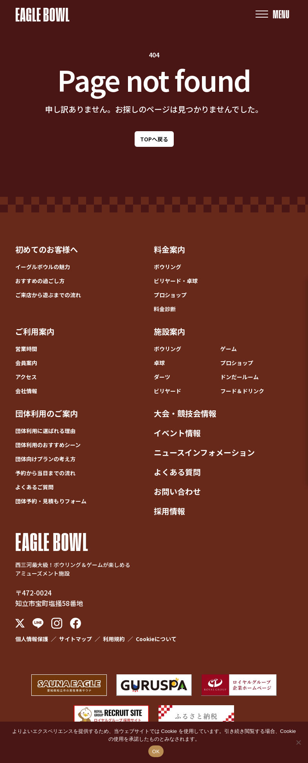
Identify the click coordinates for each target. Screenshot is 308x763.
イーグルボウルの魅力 (42, 267)
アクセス (26, 377)
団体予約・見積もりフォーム (50, 501)
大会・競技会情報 (185, 413)
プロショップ (170, 295)
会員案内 (26, 363)
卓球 (159, 363)
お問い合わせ (177, 491)
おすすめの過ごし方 (40, 281)
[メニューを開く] (272, 14)
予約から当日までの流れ (45, 473)
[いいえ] (298, 742)
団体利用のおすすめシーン (48, 445)
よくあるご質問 (34, 487)
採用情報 (169, 511)
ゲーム (228, 349)
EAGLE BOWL (42, 14)
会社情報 (26, 391)
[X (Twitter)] (20, 623)
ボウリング (167, 267)
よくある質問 (177, 472)
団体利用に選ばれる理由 (45, 431)
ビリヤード (167, 391)
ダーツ (162, 377)
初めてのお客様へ (46, 249)
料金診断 (165, 309)
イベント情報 (177, 433)
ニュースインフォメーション (204, 452)
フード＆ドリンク (242, 391)
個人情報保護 (31, 639)
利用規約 (114, 639)
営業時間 (26, 349)
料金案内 (169, 249)
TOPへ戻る (154, 139)
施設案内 (169, 331)
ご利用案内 (34, 331)
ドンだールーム (239, 377)
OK (156, 751)
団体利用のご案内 (46, 413)
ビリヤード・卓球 (176, 281)
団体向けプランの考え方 (45, 459)
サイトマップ (75, 639)
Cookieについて (156, 639)
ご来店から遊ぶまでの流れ (48, 295)
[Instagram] (56, 623)
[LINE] (37, 623)
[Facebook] (75, 623)
